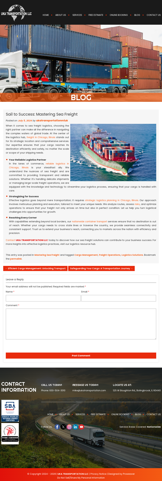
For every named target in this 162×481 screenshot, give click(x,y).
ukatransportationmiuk (52, 120)
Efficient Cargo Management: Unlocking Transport (36, 268)
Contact (10, 240)
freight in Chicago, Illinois (40, 137)
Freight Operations (112, 255)
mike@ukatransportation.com (89, 390)
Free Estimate (96, 15)
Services (77, 15)
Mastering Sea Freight (47, 255)
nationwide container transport (89, 221)
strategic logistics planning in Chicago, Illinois (111, 200)
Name (10, 291)
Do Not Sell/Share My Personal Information (81, 477)
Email (85, 291)
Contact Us (154, 15)
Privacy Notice (98, 473)
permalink (28, 258)
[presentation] (20, 345)
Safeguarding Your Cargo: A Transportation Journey (105, 268)
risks (137, 204)
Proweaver (129, 473)
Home (46, 15)
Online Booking (119, 15)
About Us (60, 15)
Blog (137, 15)
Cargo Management (88, 255)
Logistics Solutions (136, 255)
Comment (12, 305)
